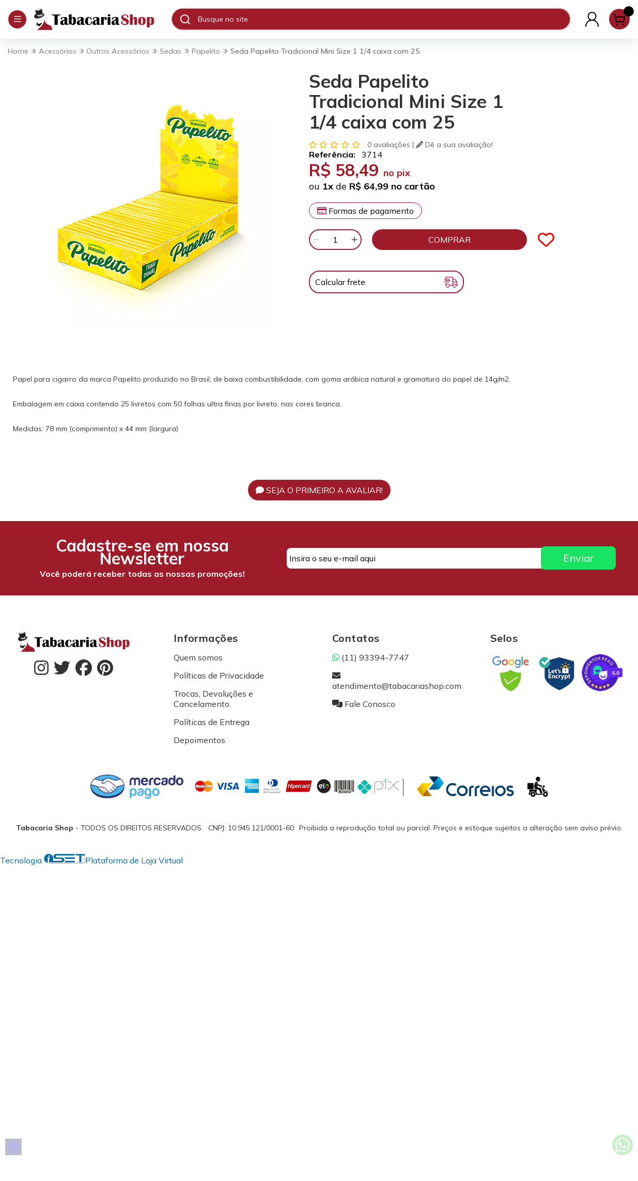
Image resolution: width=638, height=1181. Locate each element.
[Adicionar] (354, 239)
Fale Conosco (363, 704)
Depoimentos (199, 740)
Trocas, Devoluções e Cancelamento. (213, 698)
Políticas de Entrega (212, 722)
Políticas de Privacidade (219, 675)
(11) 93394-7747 (370, 657)
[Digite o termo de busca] (383, 19)
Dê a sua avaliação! (454, 144)
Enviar (578, 558)
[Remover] (316, 239)
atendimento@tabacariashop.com (396, 680)
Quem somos (198, 657)
